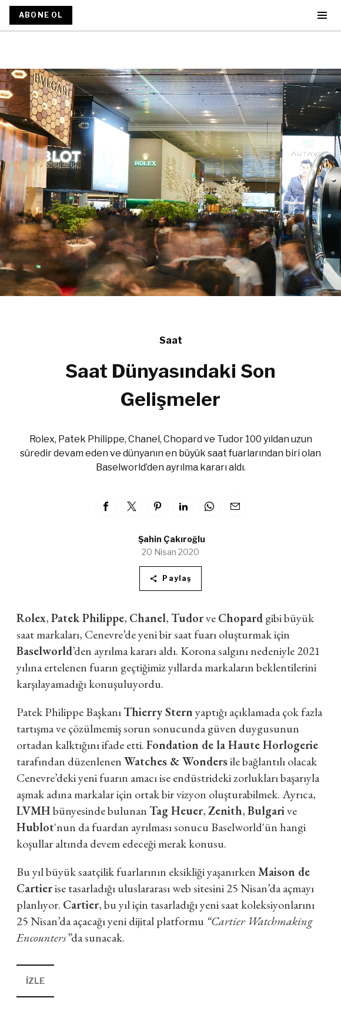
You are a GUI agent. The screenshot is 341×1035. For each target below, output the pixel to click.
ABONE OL (41, 15)
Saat (170, 340)
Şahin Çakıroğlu (171, 539)
